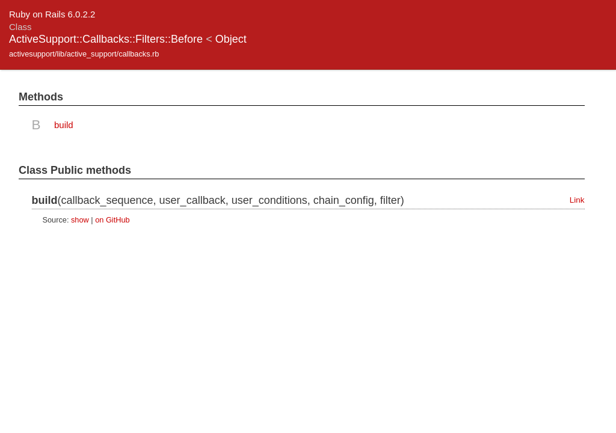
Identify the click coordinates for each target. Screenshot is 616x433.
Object (231, 39)
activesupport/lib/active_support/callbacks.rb (84, 53)
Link (577, 199)
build (63, 125)
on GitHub (112, 219)
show (80, 219)
